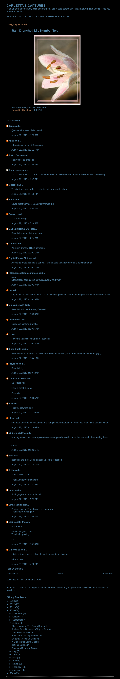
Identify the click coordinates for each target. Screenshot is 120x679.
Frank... (13, 214)
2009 (12, 673)
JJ (10, 334)
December (17, 613)
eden (11, 490)
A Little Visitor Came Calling (25, 642)
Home (60, 573)
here (44, 107)
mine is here (17, 559)
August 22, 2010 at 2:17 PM (24, 484)
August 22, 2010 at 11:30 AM (25, 412)
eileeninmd (14, 319)
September (18, 620)
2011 (12, 607)
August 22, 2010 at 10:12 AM (25, 267)
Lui (10, 290)
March (15, 664)
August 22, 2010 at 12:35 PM (25, 450)
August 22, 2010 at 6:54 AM (24, 238)
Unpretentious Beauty (22, 632)
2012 (12, 604)
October (16, 616)
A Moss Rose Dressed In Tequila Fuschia (31, 629)
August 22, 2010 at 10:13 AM (25, 285)
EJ (10, 403)
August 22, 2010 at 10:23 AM (25, 314)
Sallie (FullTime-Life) (19, 229)
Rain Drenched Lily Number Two (27, 635)
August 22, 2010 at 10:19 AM (25, 299)
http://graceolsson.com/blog (23, 273)
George (13, 185)
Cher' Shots (15, 349)
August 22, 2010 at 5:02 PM (24, 499)
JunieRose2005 (17, 433)
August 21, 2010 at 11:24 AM (25, 150)
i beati (12, 418)
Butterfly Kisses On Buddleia (25, 639)
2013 (12, 601)
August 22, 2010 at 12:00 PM (25, 427)
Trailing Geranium (20, 645)
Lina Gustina (15, 505)
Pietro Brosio (16, 155)
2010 (12, 610)
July (14, 651)
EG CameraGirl (16, 305)
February (17, 667)
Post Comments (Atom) (31, 579)
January (16, 670)
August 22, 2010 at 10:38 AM (25, 343)
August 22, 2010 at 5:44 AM (24, 223)
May (14, 657)
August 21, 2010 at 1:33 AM (24, 135)
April (14, 660)
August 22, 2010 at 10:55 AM (25, 398)
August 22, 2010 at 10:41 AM (25, 358)
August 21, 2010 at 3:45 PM (24, 179)
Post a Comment (14, 569)
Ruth (11, 199)
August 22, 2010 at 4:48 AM (24, 208)
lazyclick (13, 364)
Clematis (15, 393)
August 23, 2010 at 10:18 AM (25, 544)
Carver (12, 243)
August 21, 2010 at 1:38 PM (24, 164)
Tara (11, 455)
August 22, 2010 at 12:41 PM (25, 464)
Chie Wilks (14, 549)
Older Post (108, 573)
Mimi (11, 141)
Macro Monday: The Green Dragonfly (30, 626)
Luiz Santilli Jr (16, 522)
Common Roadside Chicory (25, 648)
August (16, 623)
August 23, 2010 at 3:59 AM (24, 516)
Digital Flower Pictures (20, 258)
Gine (11, 126)
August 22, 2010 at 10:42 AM (25, 373)
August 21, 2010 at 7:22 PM (24, 194)
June (15, 654)
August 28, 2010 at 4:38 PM (24, 564)
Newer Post (12, 573)
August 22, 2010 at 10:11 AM (25, 252)
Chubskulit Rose (17, 378)
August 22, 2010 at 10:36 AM (25, 329)
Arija (11, 470)
